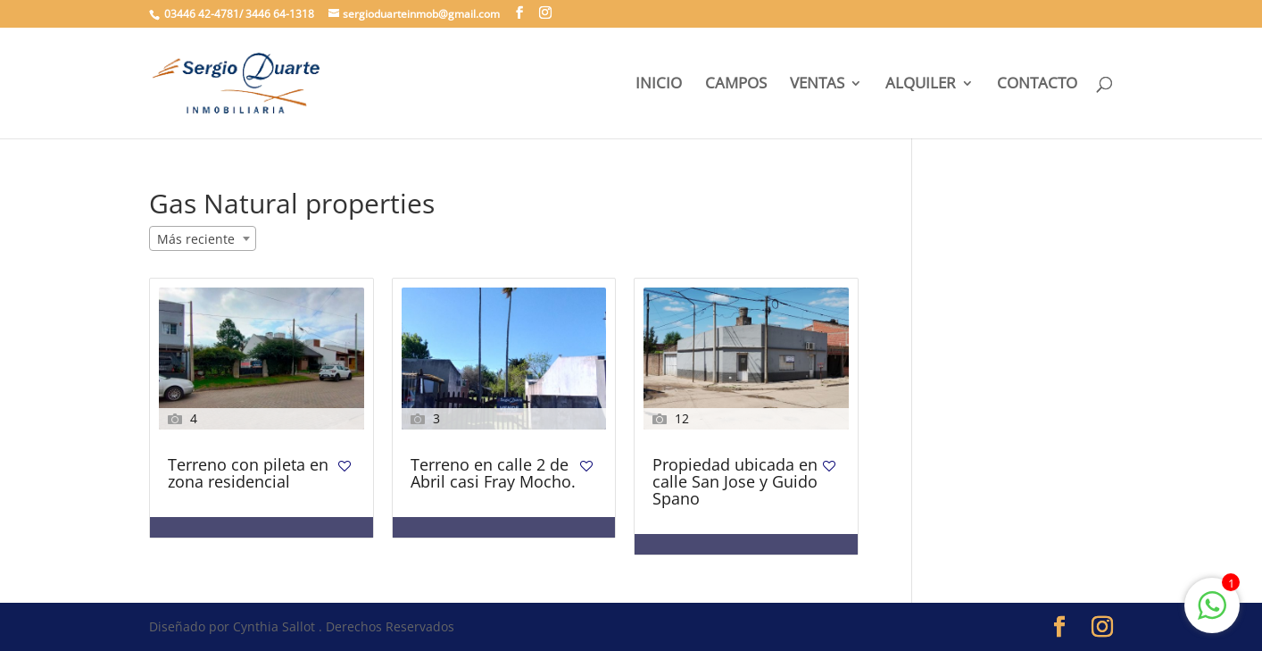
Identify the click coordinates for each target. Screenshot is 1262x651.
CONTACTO (1037, 85)
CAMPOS (736, 85)
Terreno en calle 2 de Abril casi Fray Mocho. (493, 474)
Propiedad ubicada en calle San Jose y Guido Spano (735, 482)
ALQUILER (920, 85)
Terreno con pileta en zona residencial (248, 474)
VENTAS (817, 85)
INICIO (658, 85)
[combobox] (202, 238)
